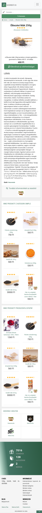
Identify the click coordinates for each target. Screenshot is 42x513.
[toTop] (39, 511)
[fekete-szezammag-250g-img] (11, 221)
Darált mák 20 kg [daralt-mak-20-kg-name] (11, 290)
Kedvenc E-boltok (10, 411)
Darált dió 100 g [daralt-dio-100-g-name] (11, 259)
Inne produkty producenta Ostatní (17, 308)
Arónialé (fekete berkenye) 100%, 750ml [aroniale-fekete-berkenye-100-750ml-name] (11, 334)
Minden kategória (28, 486)
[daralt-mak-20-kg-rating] (11, 274)
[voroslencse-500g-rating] (30, 244)
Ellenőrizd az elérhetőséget (21, 66)
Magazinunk (5, 501)
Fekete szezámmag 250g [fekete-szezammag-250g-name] (11, 231)
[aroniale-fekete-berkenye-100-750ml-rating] (11, 317)
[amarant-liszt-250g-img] (30, 221)
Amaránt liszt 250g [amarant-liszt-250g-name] (30, 230)
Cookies (25, 504)
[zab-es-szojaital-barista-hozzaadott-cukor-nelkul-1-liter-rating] (30, 274)
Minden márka (27, 488)
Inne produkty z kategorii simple (17, 204)
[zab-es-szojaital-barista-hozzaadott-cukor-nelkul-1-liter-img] (30, 283)
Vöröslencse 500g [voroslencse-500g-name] (30, 263)
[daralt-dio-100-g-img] (11, 251)
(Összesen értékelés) (21, 30)
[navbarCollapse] (37, 4)
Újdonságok (26, 493)
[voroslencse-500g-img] (30, 253)
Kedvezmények (27, 495)
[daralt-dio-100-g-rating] (11, 244)
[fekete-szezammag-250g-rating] (11, 212)
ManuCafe (15, 507)
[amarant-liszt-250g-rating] (30, 212)
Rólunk (25, 501)
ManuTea (5, 507)
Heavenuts (11, 182)
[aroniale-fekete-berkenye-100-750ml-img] (11, 324)
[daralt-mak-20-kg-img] (11, 282)
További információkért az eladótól (21, 191)
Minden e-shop (27, 490)
